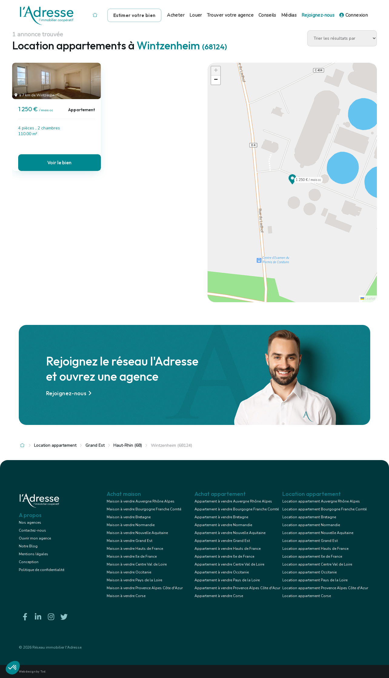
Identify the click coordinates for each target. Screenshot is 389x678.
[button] (292, 182)
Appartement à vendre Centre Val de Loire (229, 564)
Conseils (267, 15)
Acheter (176, 15)
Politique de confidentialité (41, 569)
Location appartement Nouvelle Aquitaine (317, 532)
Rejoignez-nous (317, 15)
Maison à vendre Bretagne (129, 517)
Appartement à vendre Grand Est (222, 540)
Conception (28, 561)
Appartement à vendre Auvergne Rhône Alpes (233, 501)
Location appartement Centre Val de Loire (317, 564)
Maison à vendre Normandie (131, 525)
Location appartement (55, 445)
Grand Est (95, 445)
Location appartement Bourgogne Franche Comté (324, 509)
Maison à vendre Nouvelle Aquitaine (137, 532)
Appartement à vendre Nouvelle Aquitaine (229, 532)
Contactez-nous (32, 530)
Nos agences (30, 522)
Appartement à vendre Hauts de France (227, 548)
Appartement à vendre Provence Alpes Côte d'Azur (237, 588)
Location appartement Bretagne (309, 517)
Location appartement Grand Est (310, 540)
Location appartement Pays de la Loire (314, 580)
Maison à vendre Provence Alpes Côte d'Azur (145, 588)
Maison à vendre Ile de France (132, 556)
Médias (289, 15)
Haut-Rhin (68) (127, 445)
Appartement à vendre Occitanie (221, 572)
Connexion (353, 15)
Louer (195, 15)
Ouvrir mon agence (35, 538)
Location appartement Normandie (311, 525)
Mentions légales (33, 554)
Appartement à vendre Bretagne (221, 517)
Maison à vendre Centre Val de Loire (137, 564)
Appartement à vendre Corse (218, 595)
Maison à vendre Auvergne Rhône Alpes (141, 501)
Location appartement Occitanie (309, 572)
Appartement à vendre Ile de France (224, 556)
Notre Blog (28, 546)
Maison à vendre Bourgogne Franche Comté (144, 509)
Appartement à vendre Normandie (223, 525)
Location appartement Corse (306, 595)
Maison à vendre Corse (126, 595)
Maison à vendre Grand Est (129, 540)
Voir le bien (59, 162)
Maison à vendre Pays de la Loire (134, 580)
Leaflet (368, 298)
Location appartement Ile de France (312, 556)
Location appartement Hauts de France (315, 548)
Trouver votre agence (230, 15)
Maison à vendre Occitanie (129, 572)
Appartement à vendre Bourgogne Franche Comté (236, 509)
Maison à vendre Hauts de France (135, 548)
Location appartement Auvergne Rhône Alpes (321, 501)
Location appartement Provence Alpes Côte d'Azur (325, 588)
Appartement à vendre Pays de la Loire (227, 580)
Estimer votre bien (134, 15)
